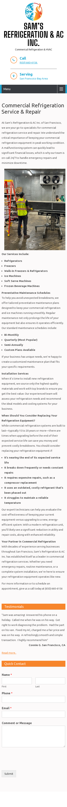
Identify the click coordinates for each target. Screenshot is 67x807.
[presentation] (29, 764)
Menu (7, 89)
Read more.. (9, 652)
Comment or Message (17, 723)
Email (7, 708)
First (4, 686)
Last (37, 686)
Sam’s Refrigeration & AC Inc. (34, 34)
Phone (7, 693)
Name (7, 674)
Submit (8, 773)
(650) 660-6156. (29, 62)
